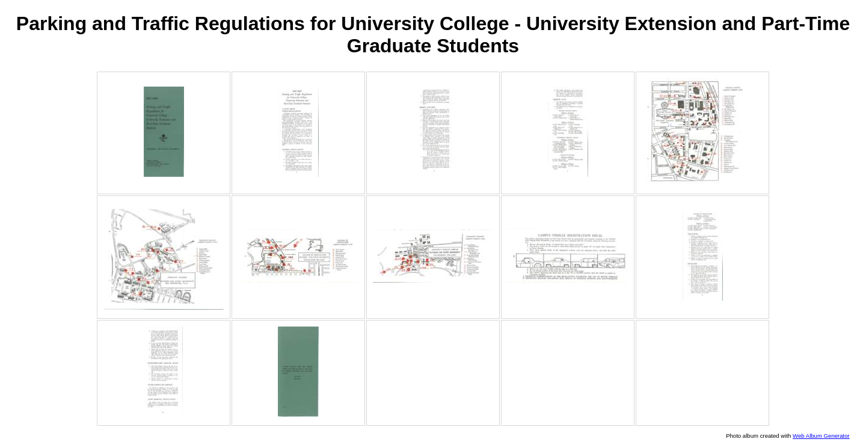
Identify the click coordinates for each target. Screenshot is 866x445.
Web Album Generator (821, 435)
